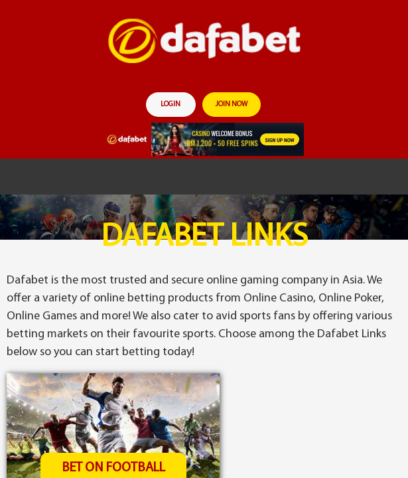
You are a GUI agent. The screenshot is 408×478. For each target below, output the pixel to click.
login (170, 104)
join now (231, 104)
